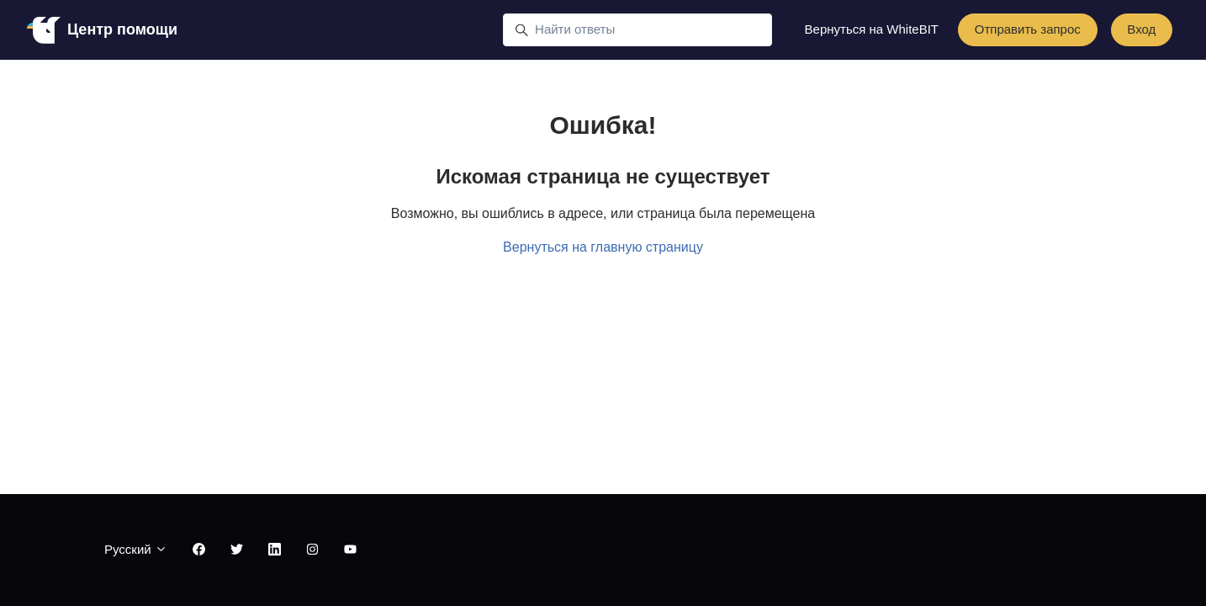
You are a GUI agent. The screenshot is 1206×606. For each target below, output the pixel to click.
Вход (1141, 29)
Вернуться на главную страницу (603, 247)
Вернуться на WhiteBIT (872, 29)
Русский (135, 549)
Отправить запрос (1028, 29)
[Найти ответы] (637, 30)
